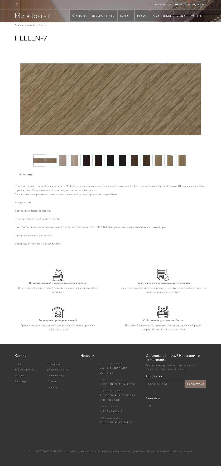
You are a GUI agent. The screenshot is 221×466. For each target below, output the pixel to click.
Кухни (18, 364)
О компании (79, 15)
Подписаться (195, 384)
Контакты (196, 15)
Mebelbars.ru (34, 16)
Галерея (142, 15)
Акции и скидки (162, 15)
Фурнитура (21, 381)
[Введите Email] (165, 384)
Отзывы (52, 381)
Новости (52, 387)
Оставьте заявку (155, 365)
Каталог (125, 15)
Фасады (19, 375)
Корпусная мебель (25, 369)
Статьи (181, 15)
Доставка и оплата (103, 15)
